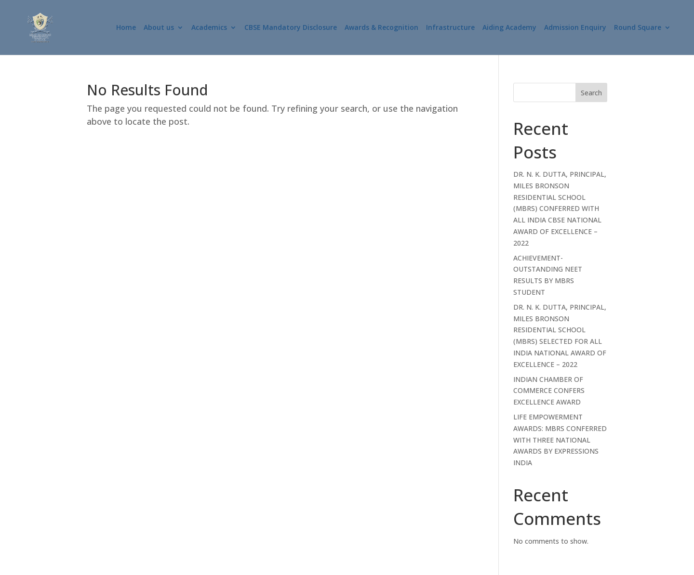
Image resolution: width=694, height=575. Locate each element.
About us (159, 28)
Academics (209, 28)
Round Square (637, 28)
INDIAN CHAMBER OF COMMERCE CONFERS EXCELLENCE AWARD (549, 391)
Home (126, 28)
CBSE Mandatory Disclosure (290, 28)
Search (591, 92)
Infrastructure (450, 28)
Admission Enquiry (575, 28)
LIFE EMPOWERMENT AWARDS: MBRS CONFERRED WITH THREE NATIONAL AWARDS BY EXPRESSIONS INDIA (560, 439)
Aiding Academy (509, 28)
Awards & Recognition (381, 28)
